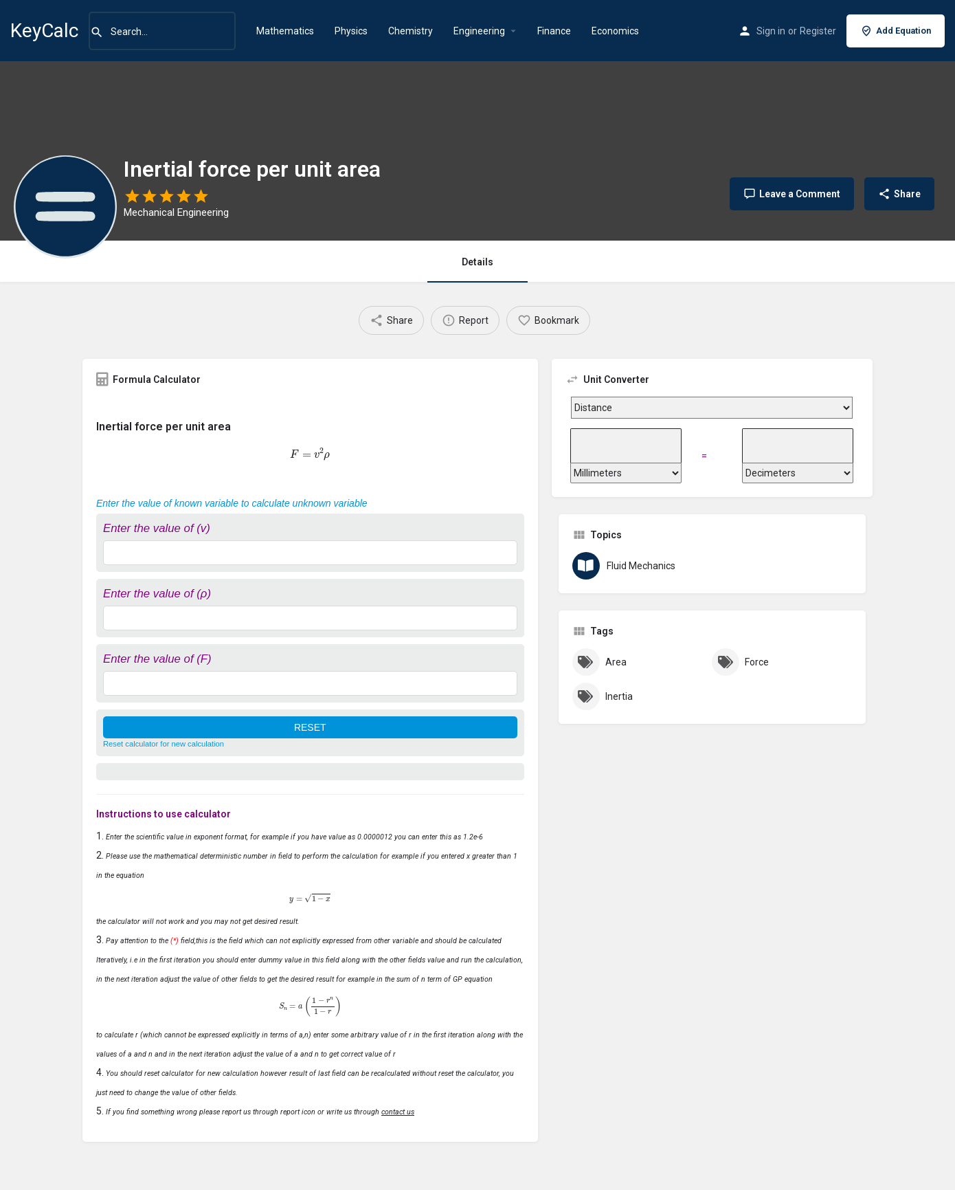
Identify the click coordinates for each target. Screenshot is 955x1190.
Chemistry (410, 30)
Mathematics (285, 30)
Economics (615, 30)
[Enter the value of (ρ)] (310, 618)
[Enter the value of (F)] (310, 683)
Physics (351, 30)
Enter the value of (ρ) (157, 593)
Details (477, 261)
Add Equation (895, 31)
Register (818, 30)
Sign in (770, 30)
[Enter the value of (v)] (310, 552)
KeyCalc (44, 30)
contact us (397, 1112)
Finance (554, 30)
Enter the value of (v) (156, 528)
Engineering (479, 30)
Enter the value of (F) (157, 658)
